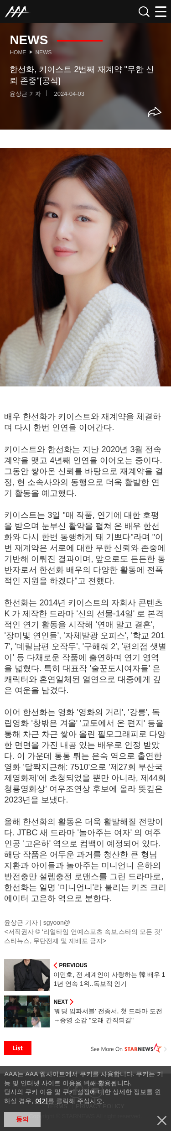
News (43, 52)
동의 (22, 1119)
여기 (41, 1101)
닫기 (161, 1120)
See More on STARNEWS (129, 1048)
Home (18, 52)
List (17, 1048)
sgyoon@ (56, 922)
